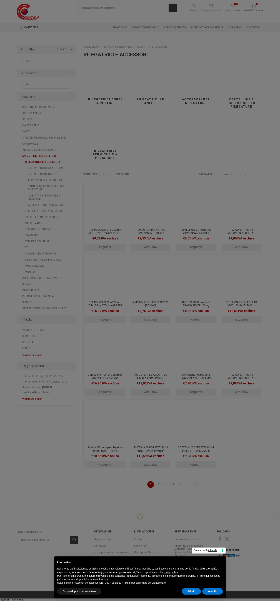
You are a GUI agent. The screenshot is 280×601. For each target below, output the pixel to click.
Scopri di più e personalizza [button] (79, 591)
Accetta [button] (212, 591)
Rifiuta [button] (191, 591)
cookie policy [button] (171, 572)
